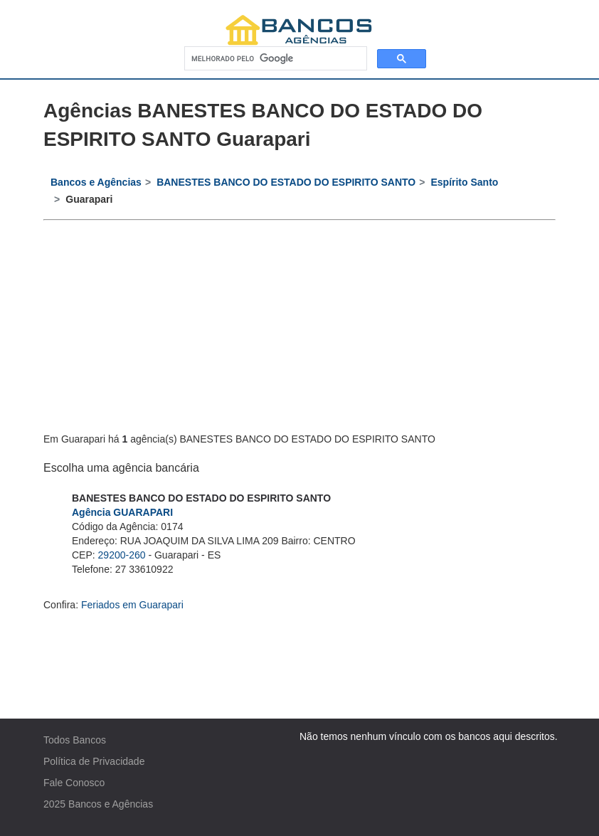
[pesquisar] (274, 59)
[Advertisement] (299, 327)
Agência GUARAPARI (122, 512)
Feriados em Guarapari (132, 604)
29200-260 (122, 555)
